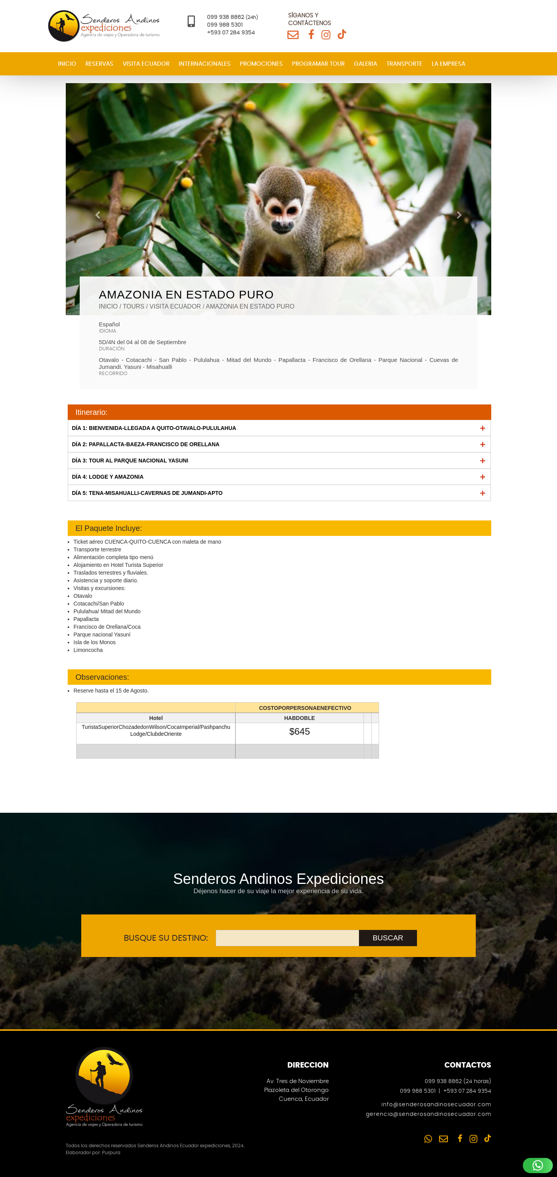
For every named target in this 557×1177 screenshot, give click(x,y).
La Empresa (448, 64)
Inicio (67, 64)
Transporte (404, 64)
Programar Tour (318, 64)
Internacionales (205, 64)
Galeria (365, 64)
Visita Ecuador (146, 64)
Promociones (261, 64)
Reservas (99, 64)
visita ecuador (175, 306)
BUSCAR (387, 938)
